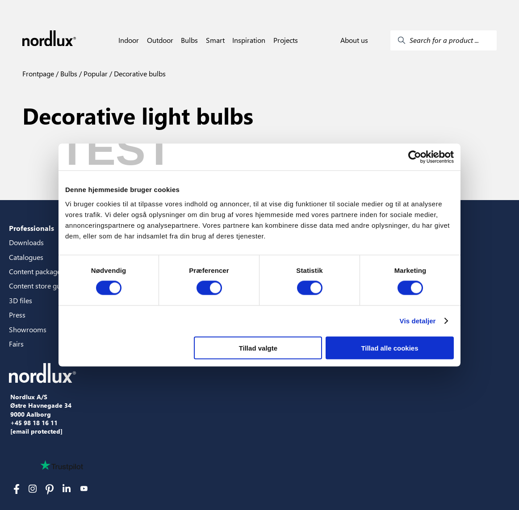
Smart (215, 40)
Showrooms (27, 329)
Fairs (16, 343)
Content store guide (39, 285)
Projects (285, 40)
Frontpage (38, 73)
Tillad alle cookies (389, 347)
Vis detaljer (418, 321)
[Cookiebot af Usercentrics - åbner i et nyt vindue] (415, 157)
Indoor (128, 40)
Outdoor (160, 40)
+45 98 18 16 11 (34, 422)
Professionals (31, 228)
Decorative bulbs (139, 73)
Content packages (36, 271)
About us (354, 40)
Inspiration (248, 40)
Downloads (26, 242)
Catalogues (26, 257)
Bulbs (189, 40)
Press (17, 314)
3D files (20, 300)
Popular (95, 73)
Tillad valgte (258, 347)
